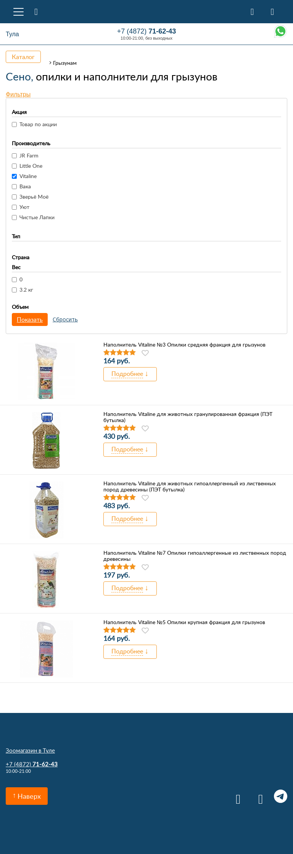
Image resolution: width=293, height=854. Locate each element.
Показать (30, 319)
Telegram (280, 796)
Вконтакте (235, 796)
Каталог (23, 57)
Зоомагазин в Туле (30, 750)
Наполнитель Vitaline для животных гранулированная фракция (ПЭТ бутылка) (187, 417)
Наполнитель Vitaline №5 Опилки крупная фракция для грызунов (184, 622)
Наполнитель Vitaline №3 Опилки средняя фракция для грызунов (184, 345)
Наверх (29, 796)
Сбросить (65, 319)
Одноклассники (258, 796)
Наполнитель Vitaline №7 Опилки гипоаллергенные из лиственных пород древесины (194, 556)
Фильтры (18, 94)
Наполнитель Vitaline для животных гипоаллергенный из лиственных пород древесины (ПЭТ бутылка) (189, 486)
